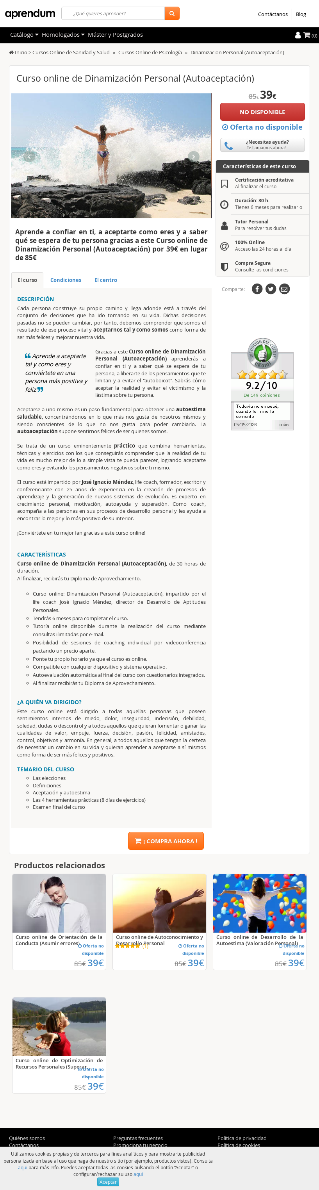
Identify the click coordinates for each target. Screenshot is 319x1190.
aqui (22, 1167)
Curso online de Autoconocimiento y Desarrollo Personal (159, 940)
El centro (105, 280)
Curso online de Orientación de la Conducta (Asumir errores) (59, 940)
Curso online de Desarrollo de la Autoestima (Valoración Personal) (259, 940)
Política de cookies (238, 1145)
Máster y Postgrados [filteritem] (115, 34)
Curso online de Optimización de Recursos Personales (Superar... (59, 1063)
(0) (310, 35)
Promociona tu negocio (140, 1145)
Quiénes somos (27, 1138)
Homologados (63, 34)
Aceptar (108, 1182)
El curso (27, 280)
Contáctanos (273, 14)
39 (95, 962)
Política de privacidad (242, 1138)
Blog (301, 14)
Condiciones (65, 280)
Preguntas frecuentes (138, 1138)
